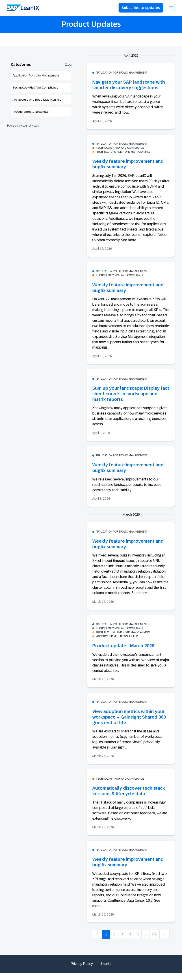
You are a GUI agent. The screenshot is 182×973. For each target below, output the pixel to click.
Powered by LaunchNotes (23, 125)
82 (154, 934)
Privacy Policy (82, 964)
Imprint (106, 964)
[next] (164, 934)
